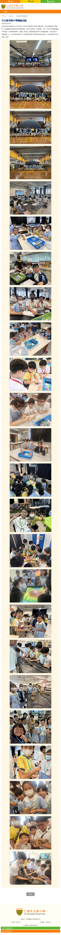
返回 (30, 894)
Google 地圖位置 (7, 928)
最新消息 (11, 16)
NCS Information (6, 931)
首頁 (5, 16)
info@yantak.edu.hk (33, 925)
